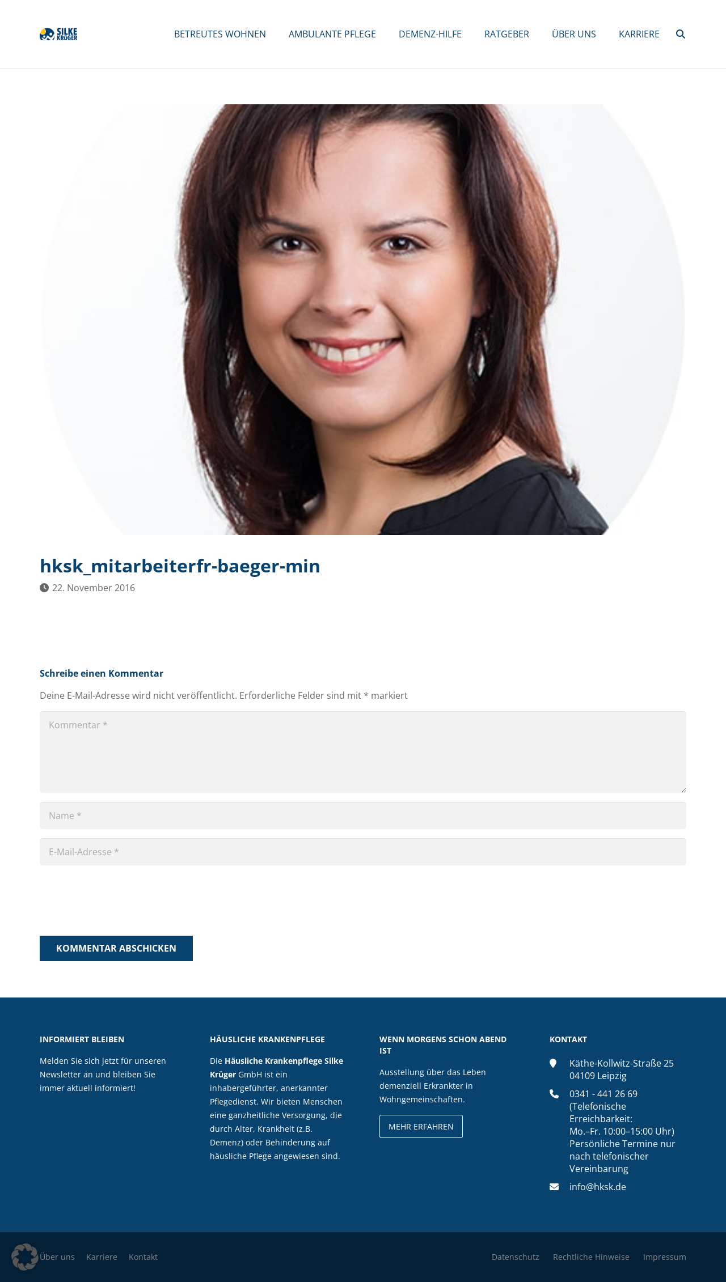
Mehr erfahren (421, 1126)
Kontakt (143, 1256)
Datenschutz (515, 1256)
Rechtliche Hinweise (591, 1256)
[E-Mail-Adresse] (363, 851)
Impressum (664, 1256)
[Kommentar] (363, 752)
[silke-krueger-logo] (66, 34)
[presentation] (126, 902)
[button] (681, 34)
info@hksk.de (597, 1187)
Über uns (57, 1256)
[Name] (363, 815)
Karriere (101, 1256)
